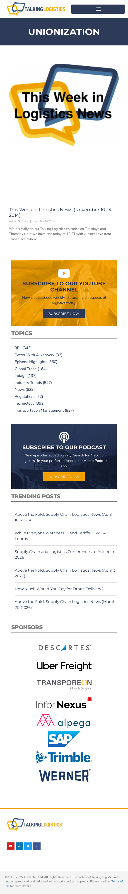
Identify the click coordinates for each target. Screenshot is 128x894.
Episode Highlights (31, 361)
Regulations (25, 396)
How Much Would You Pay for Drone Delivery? (59, 589)
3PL (18, 348)
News (20, 389)
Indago (21, 375)
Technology (25, 403)
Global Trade (26, 368)
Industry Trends (28, 382)
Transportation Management (39, 410)
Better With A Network (35, 355)
